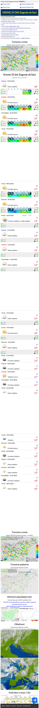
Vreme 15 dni (6, 4)
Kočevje (30, 19)
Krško (14, 33)
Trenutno (13, 705)
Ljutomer (12, 34)
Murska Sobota (5, 34)
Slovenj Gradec (21, 23)
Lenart (2, 24)
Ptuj (7, 23)
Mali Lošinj (17, 38)
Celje (3, 26)
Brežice (10, 33)
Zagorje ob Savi (11, 21)
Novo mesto (5, 33)
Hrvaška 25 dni (27, 705)
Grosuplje (35, 19)
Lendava (16, 34)
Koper (3, 31)
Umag (4, 38)
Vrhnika (26, 19)
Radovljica (18, 28)
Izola (6, 31)
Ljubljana (4, 19)
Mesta (3, 705)
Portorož (22, 31)
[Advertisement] (19, 161)
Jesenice (7, 28)
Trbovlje (13, 19)
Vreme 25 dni (6, 7)
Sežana (14, 31)
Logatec (22, 19)
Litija (6, 21)
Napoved (8, 705)
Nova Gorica (5, 29)
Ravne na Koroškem (30, 23)
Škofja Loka (12, 28)
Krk (2, 38)
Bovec (15, 29)
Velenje (7, 26)
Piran (18, 31)
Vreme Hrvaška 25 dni (27, 7)
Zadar (13, 38)
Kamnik (8, 19)
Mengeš (3, 21)
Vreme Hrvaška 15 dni (27, 4)
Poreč (7, 38)
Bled (22, 28)
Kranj (3, 28)
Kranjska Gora (27, 28)
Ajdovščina (11, 29)
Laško (18, 26)
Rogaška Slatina (12, 26)
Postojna (10, 31)
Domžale (17, 19)
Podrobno (19, 705)
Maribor (4, 23)
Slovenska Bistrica (13, 23)
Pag (10, 38)
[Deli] (34, 700)
